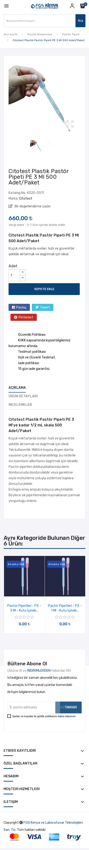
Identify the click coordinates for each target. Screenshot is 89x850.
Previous (7, 98)
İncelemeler (20, 405)
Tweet (45, 307)
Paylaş (21, 307)
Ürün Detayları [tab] (23, 396)
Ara (80, 21)
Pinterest (26, 317)
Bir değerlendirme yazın (32, 206)
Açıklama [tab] (17, 388)
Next (81, 98)
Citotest (25, 199)
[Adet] (14, 275)
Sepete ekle (44, 289)
